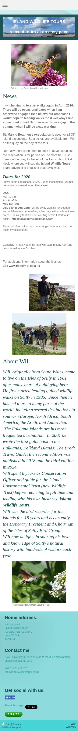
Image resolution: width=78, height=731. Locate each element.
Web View (71, 727)
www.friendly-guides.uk (24, 265)
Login (73, 724)
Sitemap (16, 724)
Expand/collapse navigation (39, 5)
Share (10, 697)
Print (6, 724)
